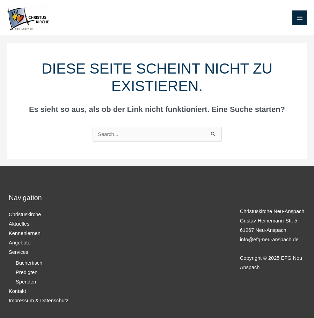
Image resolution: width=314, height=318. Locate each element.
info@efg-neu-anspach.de (269, 239)
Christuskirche (25, 214)
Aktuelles (19, 224)
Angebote (19, 242)
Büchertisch (29, 263)
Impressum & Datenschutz (38, 300)
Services (18, 252)
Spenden (26, 282)
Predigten (26, 272)
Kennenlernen (25, 233)
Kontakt (17, 291)
